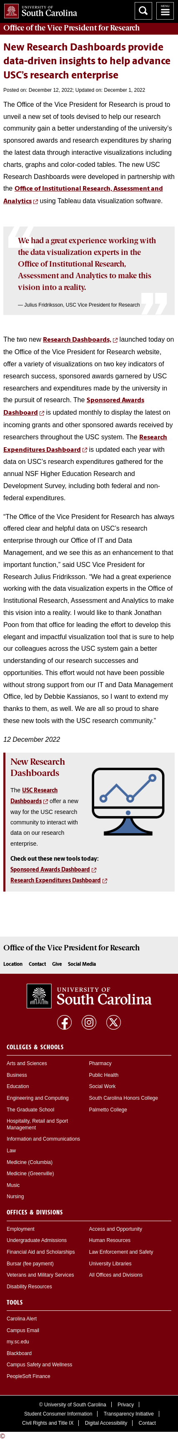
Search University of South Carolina (143, 11)
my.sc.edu (18, 1342)
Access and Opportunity (115, 1229)
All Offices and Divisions (116, 1275)
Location (13, 964)
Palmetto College (108, 1110)
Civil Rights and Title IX (47, 1423)
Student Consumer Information (58, 1414)
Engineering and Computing (38, 1098)
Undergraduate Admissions (37, 1240)
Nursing (15, 1196)
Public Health (104, 1075)
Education (18, 1086)
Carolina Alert (22, 1319)
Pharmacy (100, 1063)
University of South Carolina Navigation (165, 11)
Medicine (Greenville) (30, 1173)
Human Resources (109, 1240)
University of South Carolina (75, 1405)
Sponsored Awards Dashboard (50, 870)
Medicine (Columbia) (30, 1162)
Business (17, 1075)
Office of (71, 28)
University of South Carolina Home (38, 9)
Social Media (82, 964)
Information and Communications (43, 1139)
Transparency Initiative (129, 1414)
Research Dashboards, (77, 340)
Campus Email (23, 1330)
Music (13, 1185)
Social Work (102, 1086)
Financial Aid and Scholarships (41, 1252)
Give (57, 964)
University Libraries (110, 1264)
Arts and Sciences (27, 1063)
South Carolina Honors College (123, 1098)
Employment (21, 1229)
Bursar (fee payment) (30, 1264)
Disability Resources (29, 1287)
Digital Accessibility (106, 1423)
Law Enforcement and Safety (121, 1252)
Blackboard (19, 1353)
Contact (37, 964)
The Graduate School (30, 1110)
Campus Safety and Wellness (39, 1365)
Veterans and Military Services (40, 1275)
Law (11, 1151)
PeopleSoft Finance (28, 1376)
